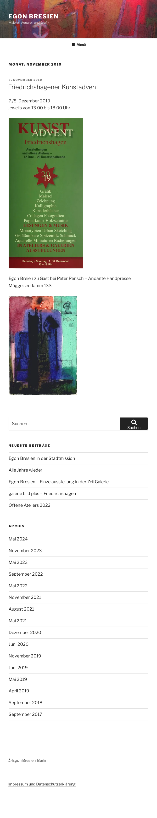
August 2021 (21, 609)
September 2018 (25, 702)
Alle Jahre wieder (25, 470)
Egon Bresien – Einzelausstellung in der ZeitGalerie (59, 481)
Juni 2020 (18, 644)
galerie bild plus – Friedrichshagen (42, 493)
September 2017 (25, 714)
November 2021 (25, 597)
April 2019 (19, 690)
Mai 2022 (18, 585)
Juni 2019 (18, 667)
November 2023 (25, 550)
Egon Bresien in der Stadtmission (42, 458)
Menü (79, 45)
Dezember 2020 (25, 632)
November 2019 (25, 655)
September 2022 (26, 574)
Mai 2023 (18, 562)
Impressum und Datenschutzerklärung (42, 784)
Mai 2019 (18, 679)
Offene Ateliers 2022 (29, 505)
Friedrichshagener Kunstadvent (53, 87)
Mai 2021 (18, 620)
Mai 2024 (18, 538)
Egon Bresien (34, 16)
